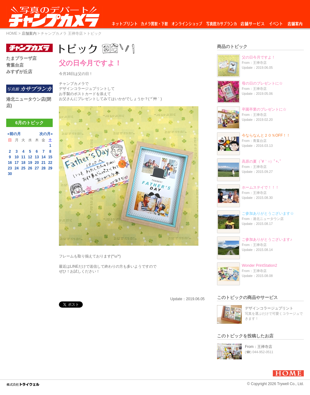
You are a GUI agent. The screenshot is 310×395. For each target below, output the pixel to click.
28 (44, 168)
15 (50, 157)
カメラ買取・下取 (154, 22)
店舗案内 (295, 22)
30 (10, 174)
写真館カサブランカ (221, 22)
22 (50, 162)
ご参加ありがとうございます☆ (268, 213)
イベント (276, 22)
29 (50, 168)
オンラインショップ (186, 22)
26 (30, 168)
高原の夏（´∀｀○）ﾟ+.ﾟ (261, 161)
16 (10, 162)
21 (44, 162)
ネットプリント (125, 22)
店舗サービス (252, 22)
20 (37, 162)
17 (17, 162)
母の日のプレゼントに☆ (262, 83)
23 (10, 168)
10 (17, 157)
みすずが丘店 (19, 71)
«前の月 (14, 134)
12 (30, 157)
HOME (11, 33)
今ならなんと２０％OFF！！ (266, 135)
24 (17, 168)
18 (23, 162)
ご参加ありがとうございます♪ (267, 239)
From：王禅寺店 (258, 347)
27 (37, 168)
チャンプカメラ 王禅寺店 (61, 33)
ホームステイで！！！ (260, 187)
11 (23, 157)
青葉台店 (15, 65)
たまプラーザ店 (21, 58)
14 (44, 157)
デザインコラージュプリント (269, 308)
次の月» (46, 134)
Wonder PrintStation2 (259, 265)
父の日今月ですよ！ (258, 57)
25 (23, 168)
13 (37, 157)
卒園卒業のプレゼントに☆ (264, 109)
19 (30, 162)
